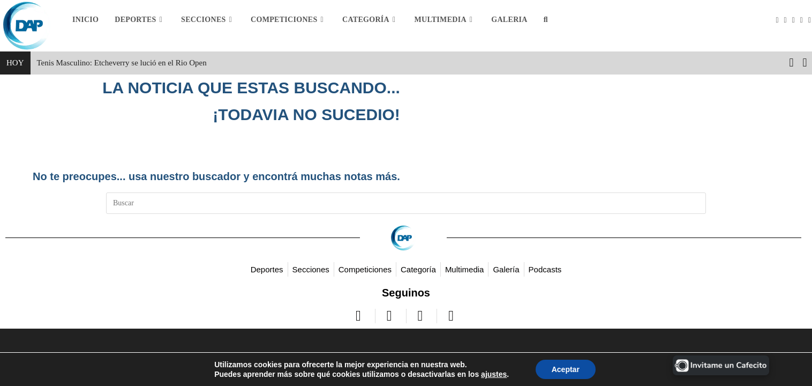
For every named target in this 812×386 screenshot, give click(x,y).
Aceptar (566, 369)
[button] (805, 63)
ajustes (494, 374)
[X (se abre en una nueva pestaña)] (780, 20)
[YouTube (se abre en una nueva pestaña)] (804, 20)
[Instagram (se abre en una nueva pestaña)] (796, 20)
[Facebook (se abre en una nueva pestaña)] (788, 20)
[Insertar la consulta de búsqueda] (406, 203)
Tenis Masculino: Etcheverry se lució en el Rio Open (122, 62)
